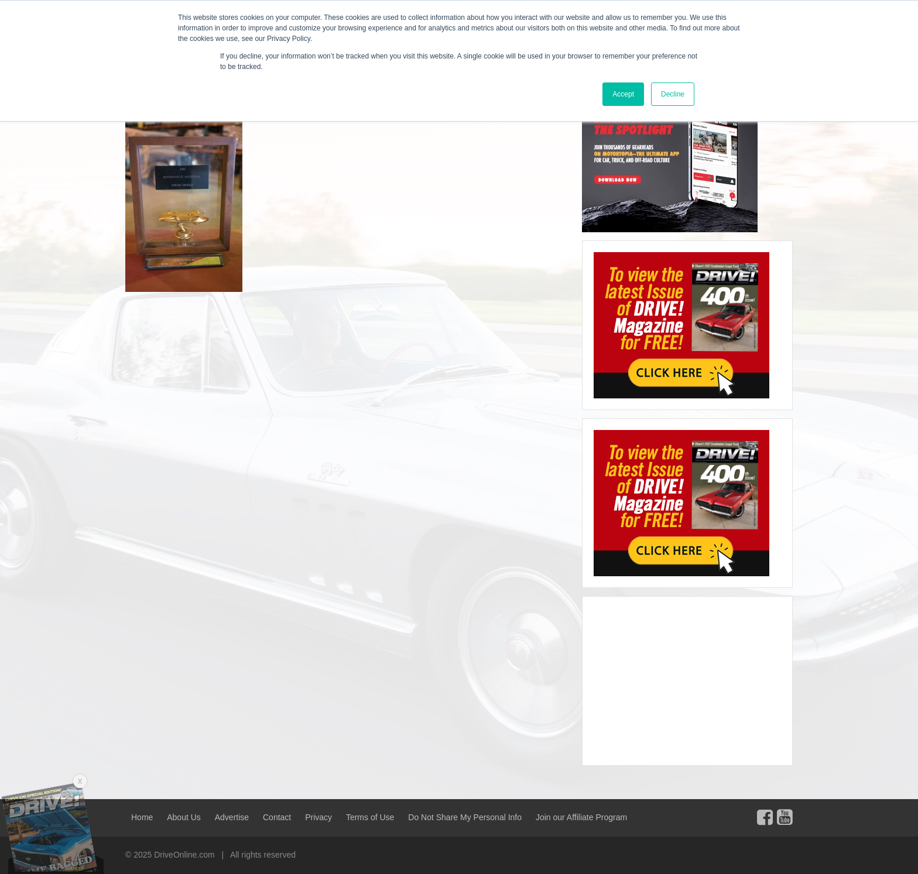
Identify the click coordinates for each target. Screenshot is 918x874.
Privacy (318, 817)
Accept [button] (623, 94)
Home (142, 817)
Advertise (232, 817)
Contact (277, 817)
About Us (184, 817)
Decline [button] (672, 94)
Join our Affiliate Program (581, 817)
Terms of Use (370, 817)
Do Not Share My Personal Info (465, 817)
